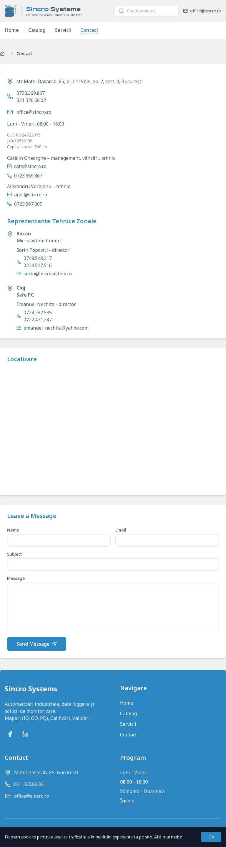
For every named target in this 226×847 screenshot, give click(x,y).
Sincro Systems (31, 688)
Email (120, 530)
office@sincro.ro (33, 112)
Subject (14, 554)
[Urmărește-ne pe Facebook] (10, 734)
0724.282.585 (38, 312)
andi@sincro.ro (30, 194)
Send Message (36, 644)
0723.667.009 (28, 204)
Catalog (37, 30)
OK (211, 837)
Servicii (63, 30)
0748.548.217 (38, 258)
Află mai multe (168, 837)
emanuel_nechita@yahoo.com (56, 328)
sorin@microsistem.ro (48, 273)
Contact (89, 30)
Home (12, 30)
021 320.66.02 (31, 100)
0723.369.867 (30, 93)
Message (16, 578)
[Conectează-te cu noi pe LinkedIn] (25, 734)
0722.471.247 (38, 319)
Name (13, 530)
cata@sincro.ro (30, 166)
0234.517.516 (38, 265)
